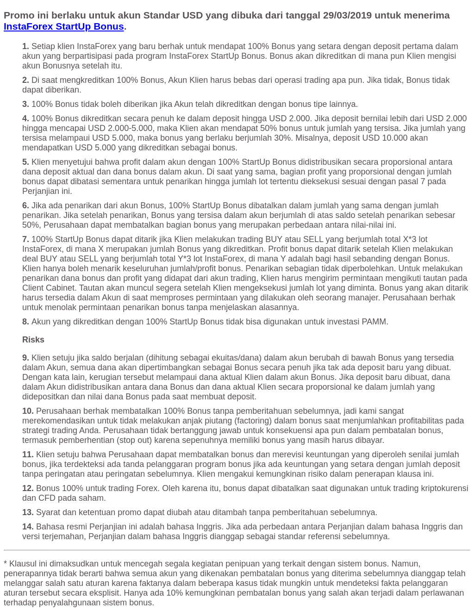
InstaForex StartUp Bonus (64, 26)
